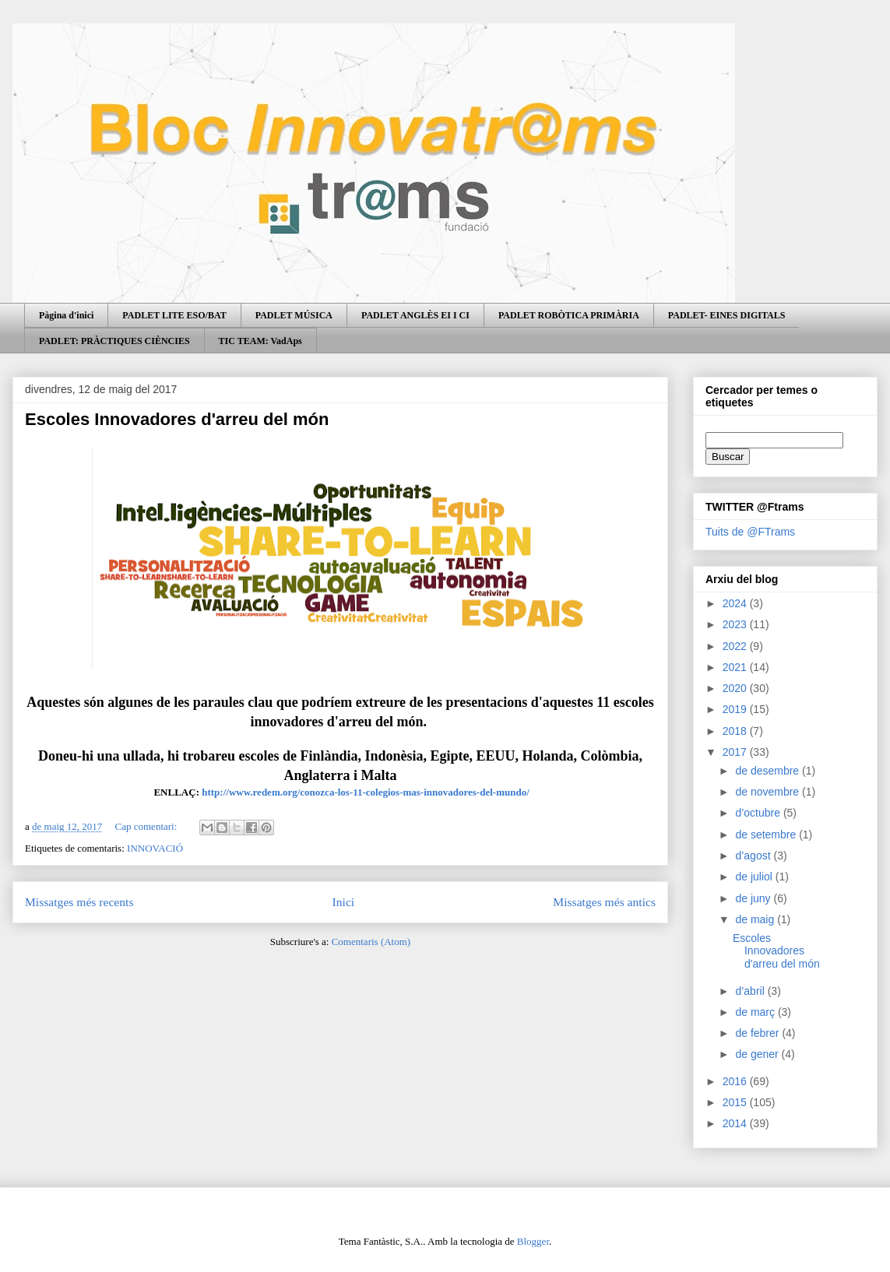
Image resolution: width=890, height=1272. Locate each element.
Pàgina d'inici (66, 315)
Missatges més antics (604, 901)
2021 (736, 667)
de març (756, 1012)
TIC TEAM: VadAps (260, 341)
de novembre (768, 791)
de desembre (768, 770)
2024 (736, 603)
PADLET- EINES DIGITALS (727, 315)
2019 (736, 709)
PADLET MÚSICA (293, 315)
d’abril (751, 991)
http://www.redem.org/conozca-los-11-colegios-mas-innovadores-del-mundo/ (365, 792)
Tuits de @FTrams (750, 531)
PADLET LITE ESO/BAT (174, 315)
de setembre (767, 834)
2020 (736, 688)
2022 (736, 646)
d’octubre (759, 812)
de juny (754, 898)
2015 (736, 1102)
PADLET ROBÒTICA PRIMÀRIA (568, 315)
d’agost (754, 855)
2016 (736, 1081)
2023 (736, 624)
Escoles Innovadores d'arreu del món (177, 419)
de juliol (755, 876)
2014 (736, 1123)
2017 (736, 752)
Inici (343, 901)
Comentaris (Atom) (371, 941)
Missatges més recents (79, 901)
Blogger (533, 1241)
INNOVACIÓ (155, 848)
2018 (736, 731)
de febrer (758, 1033)
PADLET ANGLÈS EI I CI (415, 315)
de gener (758, 1054)
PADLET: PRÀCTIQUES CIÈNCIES (114, 341)
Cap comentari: (147, 826)
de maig (756, 919)
